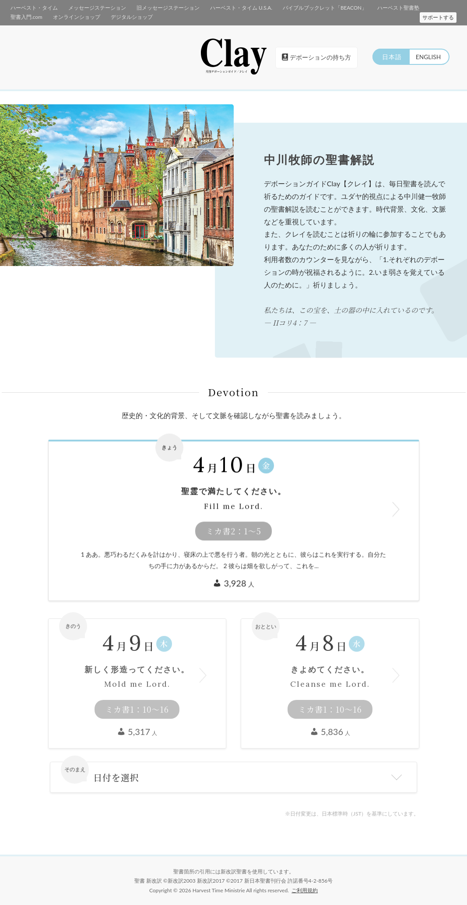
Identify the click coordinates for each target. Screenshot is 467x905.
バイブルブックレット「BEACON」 (303, 7)
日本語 (390, 56)
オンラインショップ (32, 16)
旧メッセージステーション (157, 7)
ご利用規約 (304, 890)
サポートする (438, 17)
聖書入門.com (416, 7)
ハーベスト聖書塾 (371, 7)
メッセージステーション (90, 7)
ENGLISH (427, 56)
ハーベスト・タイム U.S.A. (224, 7)
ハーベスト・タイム (32, 7)
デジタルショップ (83, 16)
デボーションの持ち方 (316, 56)
